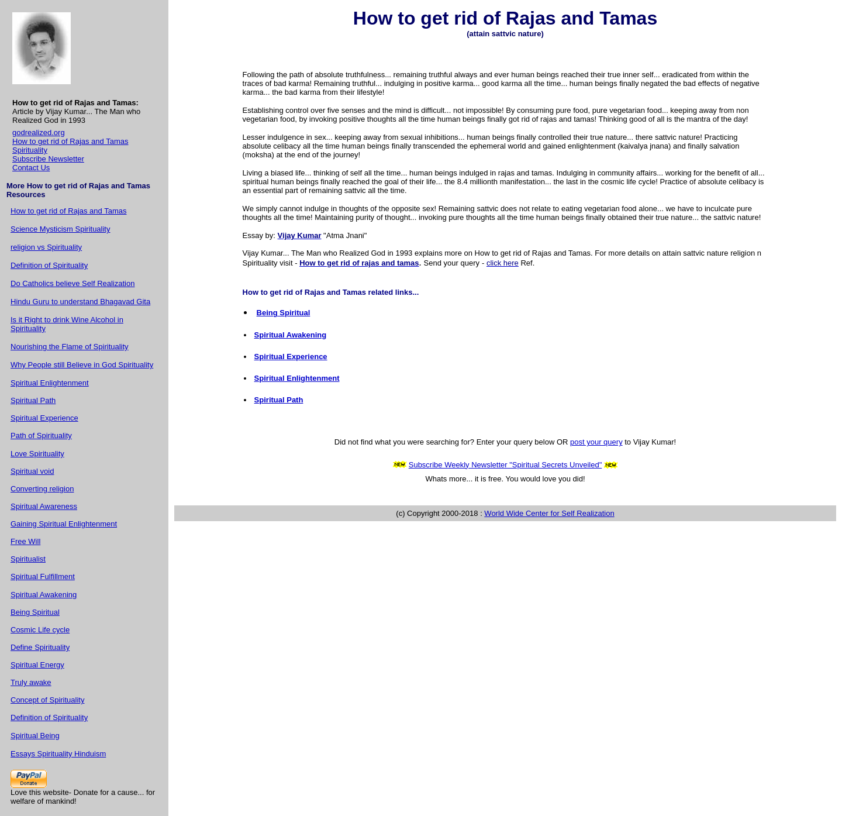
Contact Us (31, 167)
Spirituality (29, 150)
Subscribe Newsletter (48, 158)
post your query (596, 442)
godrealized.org (38, 132)
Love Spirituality (37, 453)
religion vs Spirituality (46, 247)
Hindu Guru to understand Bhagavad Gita (80, 301)
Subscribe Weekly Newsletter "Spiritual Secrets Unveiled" (505, 464)
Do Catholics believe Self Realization (72, 283)
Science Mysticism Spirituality (61, 229)
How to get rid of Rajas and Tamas (70, 141)
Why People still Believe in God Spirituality (82, 364)
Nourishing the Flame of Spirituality (70, 346)
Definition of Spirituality (49, 265)
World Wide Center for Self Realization (549, 513)
